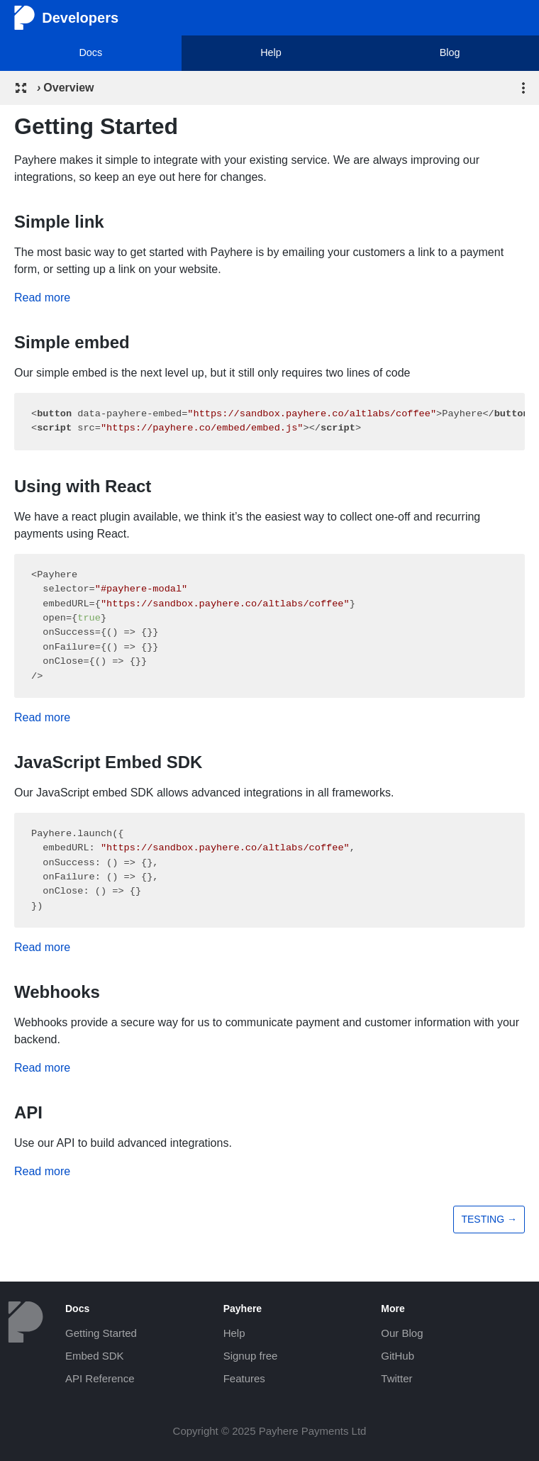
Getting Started (101, 1333)
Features (244, 1378)
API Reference (100, 1378)
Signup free (250, 1356)
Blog (450, 52)
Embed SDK (94, 1356)
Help (271, 52)
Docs (90, 52)
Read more (42, 297)
